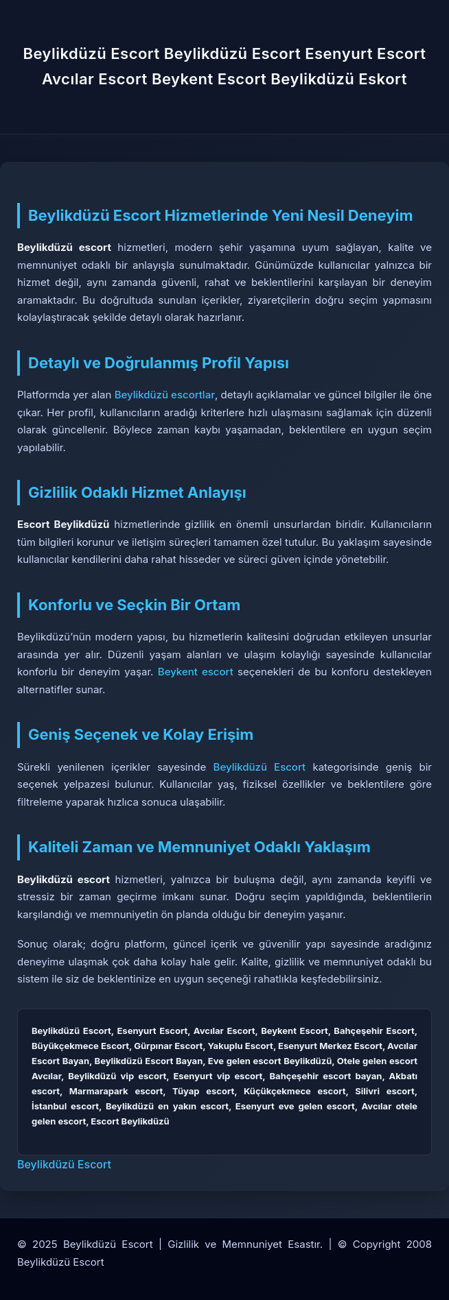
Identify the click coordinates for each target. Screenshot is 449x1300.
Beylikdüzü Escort (260, 766)
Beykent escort (195, 671)
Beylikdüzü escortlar (165, 394)
